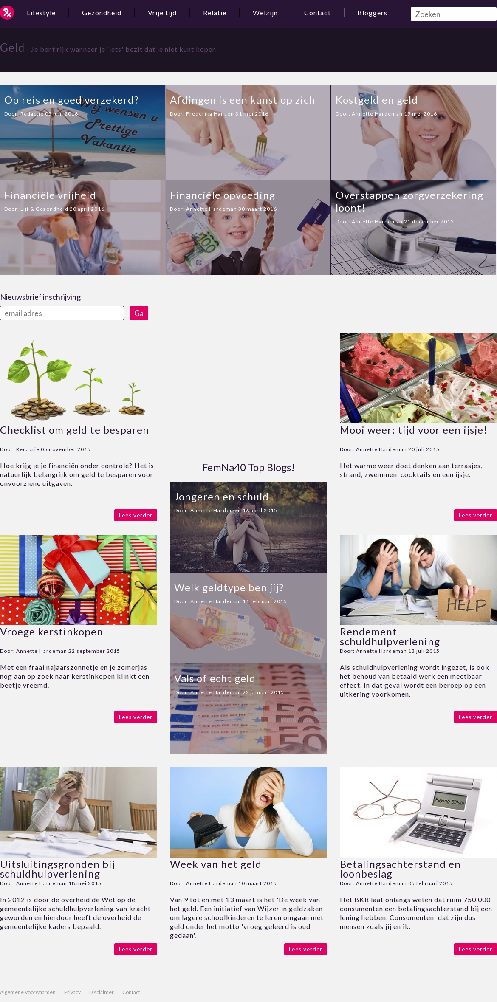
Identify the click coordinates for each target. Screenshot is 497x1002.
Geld (12, 47)
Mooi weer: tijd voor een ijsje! (414, 429)
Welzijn (265, 12)
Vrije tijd (162, 12)
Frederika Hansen (210, 113)
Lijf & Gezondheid (44, 209)
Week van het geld (216, 864)
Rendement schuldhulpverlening (390, 636)
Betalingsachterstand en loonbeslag (400, 869)
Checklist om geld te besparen (74, 429)
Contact (317, 12)
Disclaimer (101, 992)
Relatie (214, 12)
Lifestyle (41, 12)
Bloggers (372, 12)
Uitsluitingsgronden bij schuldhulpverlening (57, 869)
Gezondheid (101, 12)
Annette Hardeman (377, 113)
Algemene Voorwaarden (28, 992)
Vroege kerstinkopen (51, 631)
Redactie (32, 113)
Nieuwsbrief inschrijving (40, 297)
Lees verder (135, 515)
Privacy (72, 992)
